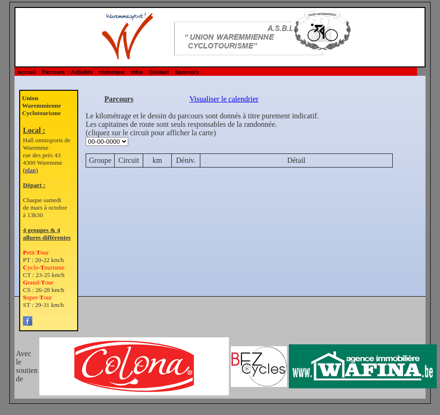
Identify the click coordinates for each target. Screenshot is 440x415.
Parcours (53, 72)
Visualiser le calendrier (224, 99)
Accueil (26, 72)
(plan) (30, 170)
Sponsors (187, 72)
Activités (82, 72)
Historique (112, 72)
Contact (159, 72)
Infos (137, 72)
